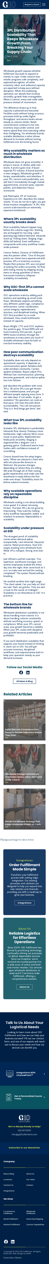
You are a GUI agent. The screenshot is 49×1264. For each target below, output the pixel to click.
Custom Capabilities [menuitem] (35, 1225)
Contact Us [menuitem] (8, 1185)
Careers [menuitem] (29, 1185)
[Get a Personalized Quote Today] (24, 1097)
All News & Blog (24, 681)
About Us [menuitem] (30, 1174)
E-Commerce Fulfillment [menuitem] (9, 1212)
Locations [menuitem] (8, 1180)
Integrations (24, 902)
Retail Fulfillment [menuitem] (11, 1219)
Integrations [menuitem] (9, 1191)
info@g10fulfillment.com (24, 1134)
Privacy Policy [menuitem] (9, 1257)
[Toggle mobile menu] (43, 4)
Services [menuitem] (8, 1199)
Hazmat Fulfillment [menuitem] (12, 1225)
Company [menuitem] (9, 1161)
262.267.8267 (24, 1130)
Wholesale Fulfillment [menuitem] (30, 1212)
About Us (24, 986)
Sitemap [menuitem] (18, 1257)
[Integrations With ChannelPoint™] (24, 1074)
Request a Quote (32, 4)
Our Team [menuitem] (30, 1180)
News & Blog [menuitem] (9, 1174)
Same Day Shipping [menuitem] (34, 1219)
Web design (18, 1253)
